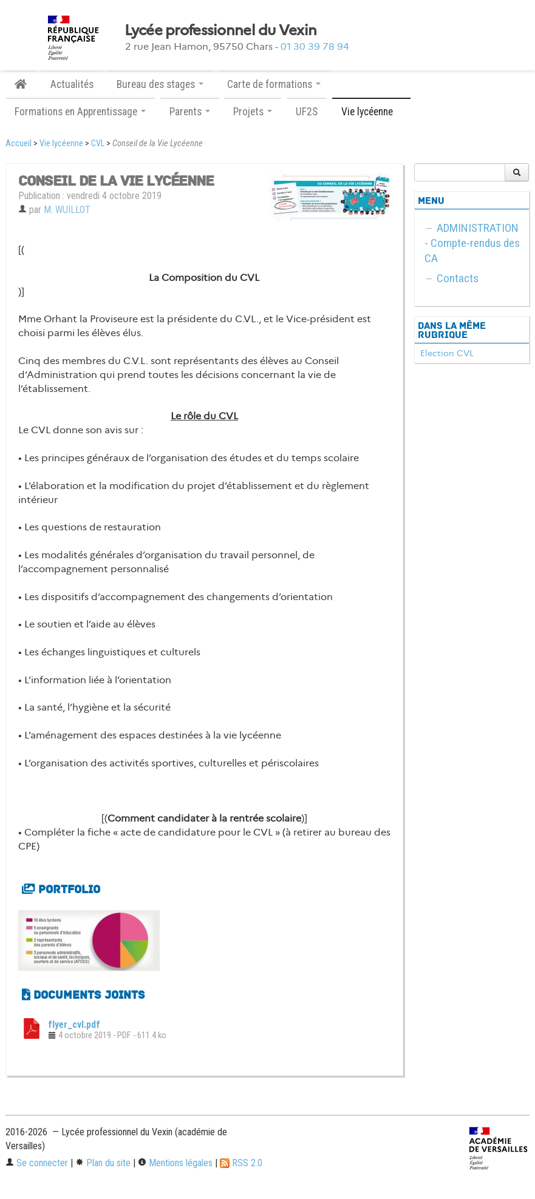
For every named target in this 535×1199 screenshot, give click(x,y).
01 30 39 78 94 (315, 46)
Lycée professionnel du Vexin (220, 30)
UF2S (307, 112)
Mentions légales (175, 1163)
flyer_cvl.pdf (74, 1024)
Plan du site (103, 1163)
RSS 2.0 (241, 1163)
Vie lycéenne (61, 143)
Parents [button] (189, 112)
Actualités (72, 84)
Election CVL (447, 353)
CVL (97, 143)
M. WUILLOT (67, 209)
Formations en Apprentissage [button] (80, 112)
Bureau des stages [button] (160, 84)
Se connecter (36, 1163)
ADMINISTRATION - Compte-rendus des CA (472, 243)
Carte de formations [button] (274, 84)
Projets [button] (252, 112)
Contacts (458, 278)
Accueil (18, 143)
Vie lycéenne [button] (371, 112)
